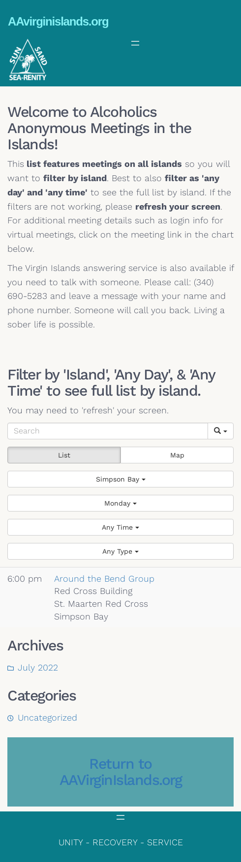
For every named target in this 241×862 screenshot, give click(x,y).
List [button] (64, 455)
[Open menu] (135, 43)
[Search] (107, 431)
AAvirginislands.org (58, 21)
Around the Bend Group (104, 578)
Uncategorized (47, 717)
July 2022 (38, 667)
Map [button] (177, 455)
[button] (120, 479)
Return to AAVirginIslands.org (121, 771)
